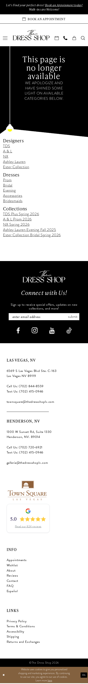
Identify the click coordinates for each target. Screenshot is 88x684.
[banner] (31, 35)
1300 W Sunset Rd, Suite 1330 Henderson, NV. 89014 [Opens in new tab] (29, 435)
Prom (7, 180)
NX (5, 156)
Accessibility (15, 632)
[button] (5, 38)
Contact (12, 581)
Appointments (17, 560)
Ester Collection (16, 167)
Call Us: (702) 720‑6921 (25, 448)
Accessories (12, 195)
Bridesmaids (12, 201)
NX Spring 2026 (16, 224)
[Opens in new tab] (27, 490)
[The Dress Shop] (44, 277)
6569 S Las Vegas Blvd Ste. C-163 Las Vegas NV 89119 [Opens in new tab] (32, 374)
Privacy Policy (17, 622)
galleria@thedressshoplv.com (27, 463)
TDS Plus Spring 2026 (21, 214)
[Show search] (83, 38)
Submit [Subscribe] (74, 317)
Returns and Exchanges (23, 642)
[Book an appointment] (44, 19)
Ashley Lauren (14, 162)
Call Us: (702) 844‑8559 (25, 387)
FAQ (10, 586)
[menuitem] (5, 38)
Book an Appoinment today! (65, 5)
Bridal (8, 185)
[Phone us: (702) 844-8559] (65, 38)
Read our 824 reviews (28, 527)
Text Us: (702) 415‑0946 (25, 392)
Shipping (13, 637)
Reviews (12, 576)
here (50, 681)
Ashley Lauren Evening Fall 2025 (29, 230)
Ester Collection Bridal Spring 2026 (32, 235)
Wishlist (12, 566)
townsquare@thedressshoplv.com (30, 402)
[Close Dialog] (4, 676)
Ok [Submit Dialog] (83, 676)
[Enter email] (44, 317)
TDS (6, 146)
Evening (9, 190)
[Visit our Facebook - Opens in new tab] (18, 331)
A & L (7, 151)
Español (12, 592)
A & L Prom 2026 (17, 219)
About (11, 571)
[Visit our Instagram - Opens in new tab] (35, 331)
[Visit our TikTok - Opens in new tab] (69, 331)
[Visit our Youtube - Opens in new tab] (52, 331)
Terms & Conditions (21, 627)
